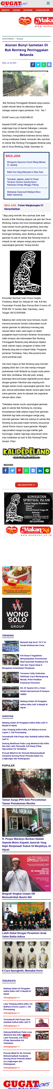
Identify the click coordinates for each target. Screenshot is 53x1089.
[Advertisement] (26, 1062)
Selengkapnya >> (12, 997)
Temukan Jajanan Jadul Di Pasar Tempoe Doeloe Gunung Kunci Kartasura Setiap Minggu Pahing (23, 182)
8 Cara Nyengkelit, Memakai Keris (22, 970)
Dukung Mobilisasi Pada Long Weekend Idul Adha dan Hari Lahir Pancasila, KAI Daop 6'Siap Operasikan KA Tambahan (25, 746)
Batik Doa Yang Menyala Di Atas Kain (25, 172)
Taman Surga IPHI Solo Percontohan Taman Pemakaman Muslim (24, 801)
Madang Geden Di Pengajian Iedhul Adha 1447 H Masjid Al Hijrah (33, 704)
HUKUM (16, 10)
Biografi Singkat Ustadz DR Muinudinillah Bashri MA (18, 895)
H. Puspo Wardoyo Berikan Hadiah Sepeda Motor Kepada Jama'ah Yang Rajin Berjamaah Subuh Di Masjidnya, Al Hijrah (26, 844)
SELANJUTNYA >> (26, 485)
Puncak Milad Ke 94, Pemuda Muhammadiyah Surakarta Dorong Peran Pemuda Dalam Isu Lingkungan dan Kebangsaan (23, 756)
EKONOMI (28, 10)
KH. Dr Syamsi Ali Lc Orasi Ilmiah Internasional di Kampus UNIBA (34, 691)
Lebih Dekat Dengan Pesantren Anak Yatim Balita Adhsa (24, 935)
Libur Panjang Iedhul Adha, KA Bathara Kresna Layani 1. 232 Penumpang (18, 1007)
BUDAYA (5, 10)
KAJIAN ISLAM (42, 10)
